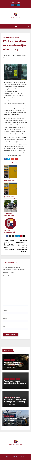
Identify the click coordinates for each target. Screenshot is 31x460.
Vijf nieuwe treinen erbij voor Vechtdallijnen (15, 419)
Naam (5, 310)
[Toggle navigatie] (16, 26)
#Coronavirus (7, 58)
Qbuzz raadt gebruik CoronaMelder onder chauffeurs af (9, 245)
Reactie (6, 276)
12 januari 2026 (10, 367)
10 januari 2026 (10, 404)
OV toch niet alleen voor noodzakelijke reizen (14, 45)
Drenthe (5, 37)
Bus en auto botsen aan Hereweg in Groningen (12, 363)
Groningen (11, 37)
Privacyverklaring (20, 456)
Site (4, 326)
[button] (28, 26)
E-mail (5, 318)
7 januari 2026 (9, 423)
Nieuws (16, 37)
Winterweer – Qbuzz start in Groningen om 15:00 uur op (15, 401)
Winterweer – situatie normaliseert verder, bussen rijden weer (14, 383)
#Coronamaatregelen (19, 55)
